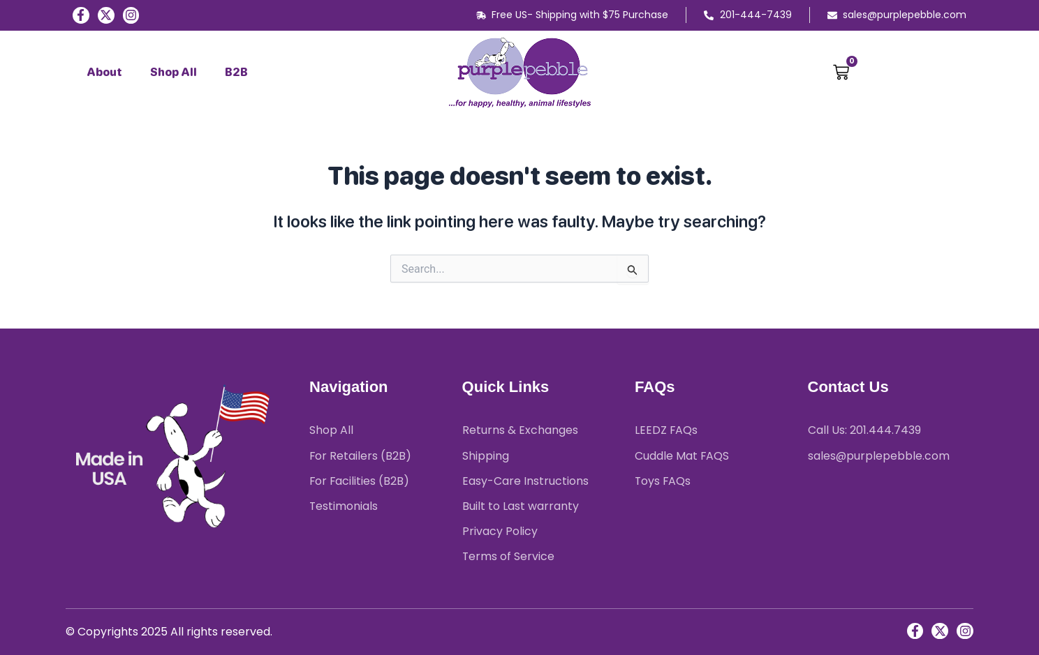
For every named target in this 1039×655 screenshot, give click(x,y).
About (104, 72)
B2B (236, 72)
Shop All (173, 72)
